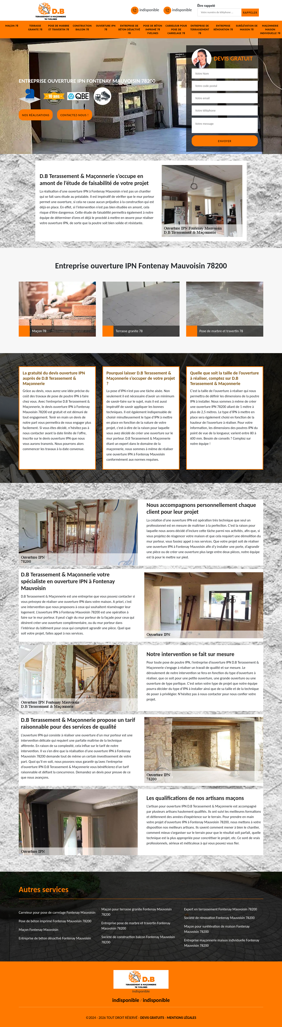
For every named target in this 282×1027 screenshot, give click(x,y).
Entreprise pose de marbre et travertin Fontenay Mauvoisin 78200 (135, 925)
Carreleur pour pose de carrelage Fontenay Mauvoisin (57, 912)
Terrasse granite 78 (35, 27)
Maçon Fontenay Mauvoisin (38, 930)
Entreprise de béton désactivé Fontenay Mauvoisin (55, 938)
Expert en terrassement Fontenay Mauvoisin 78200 (220, 909)
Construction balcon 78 (82, 27)
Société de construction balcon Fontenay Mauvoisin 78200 (138, 939)
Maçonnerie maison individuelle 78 (270, 29)
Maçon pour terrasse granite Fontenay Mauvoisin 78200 (136, 912)
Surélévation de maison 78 (247, 27)
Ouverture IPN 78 (106, 27)
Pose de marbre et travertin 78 (58, 27)
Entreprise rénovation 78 (223, 27)
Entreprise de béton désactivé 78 (129, 29)
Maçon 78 (11, 25)
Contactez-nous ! (74, 115)
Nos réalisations (35, 115)
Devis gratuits (152, 1018)
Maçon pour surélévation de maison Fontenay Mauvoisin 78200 (217, 929)
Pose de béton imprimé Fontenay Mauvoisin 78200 (55, 921)
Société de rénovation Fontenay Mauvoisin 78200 (219, 918)
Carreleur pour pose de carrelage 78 (176, 29)
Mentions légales (181, 1018)
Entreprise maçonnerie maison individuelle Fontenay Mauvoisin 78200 (221, 943)
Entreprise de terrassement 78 (199, 29)
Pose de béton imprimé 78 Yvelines (152, 29)
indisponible (145, 9)
